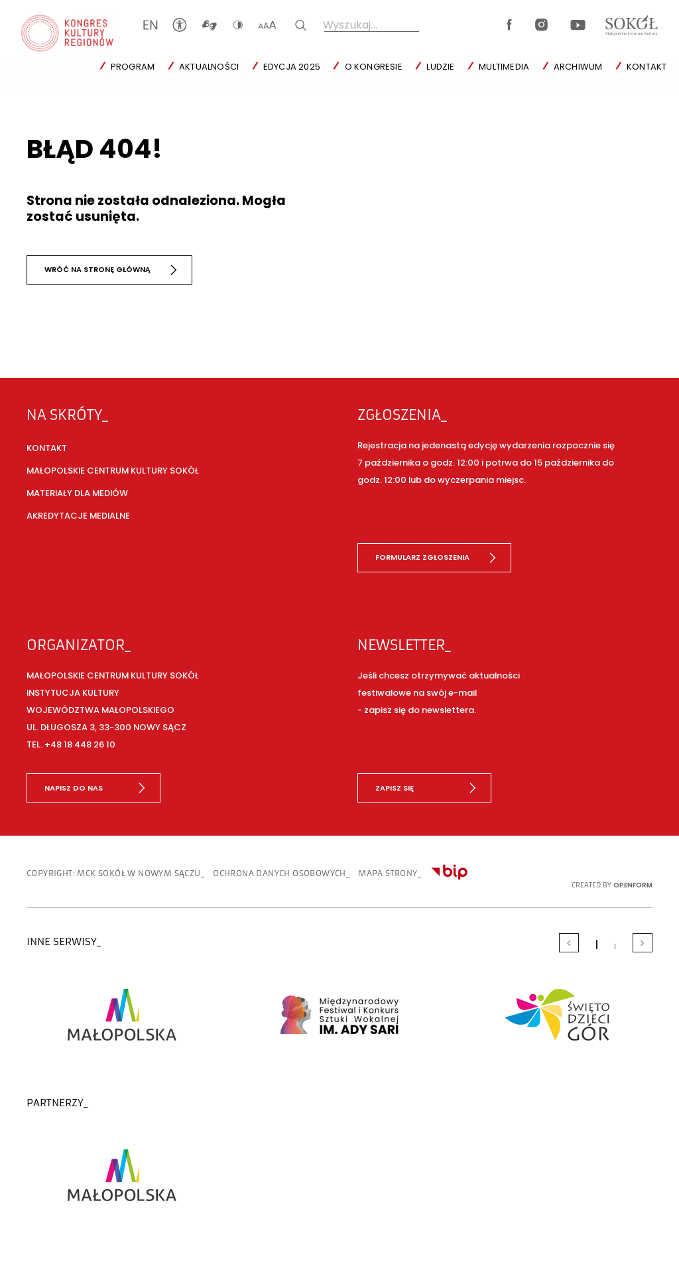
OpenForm (632, 885)
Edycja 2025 (291, 66)
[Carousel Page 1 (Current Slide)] (596, 944)
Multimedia (504, 66)
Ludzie (440, 66)
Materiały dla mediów (77, 493)
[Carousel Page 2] (614, 946)
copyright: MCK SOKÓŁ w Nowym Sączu (114, 873)
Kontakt (646, 66)
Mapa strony (387, 873)
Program (132, 66)
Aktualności (209, 66)
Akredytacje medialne (78, 515)
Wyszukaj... (350, 24)
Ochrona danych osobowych (279, 873)
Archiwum (578, 66)
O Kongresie (373, 66)
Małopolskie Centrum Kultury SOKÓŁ (113, 470)
